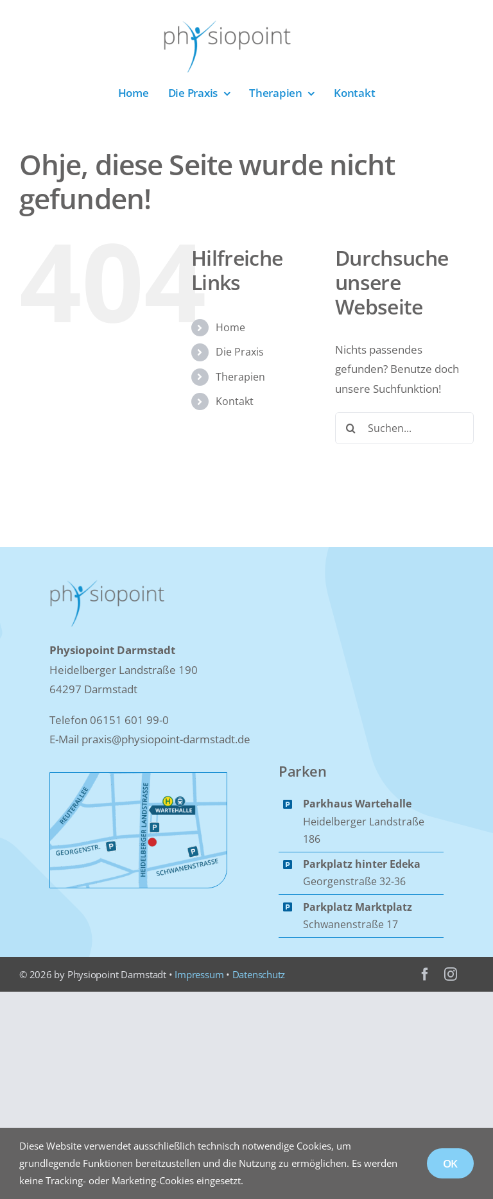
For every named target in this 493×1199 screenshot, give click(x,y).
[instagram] (450, 974)
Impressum (199, 974)
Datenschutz (259, 974)
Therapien (240, 377)
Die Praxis (240, 352)
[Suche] (351, 428)
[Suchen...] (404, 428)
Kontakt (235, 401)
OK (450, 1163)
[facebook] (425, 974)
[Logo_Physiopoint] (227, 24)
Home (230, 327)
